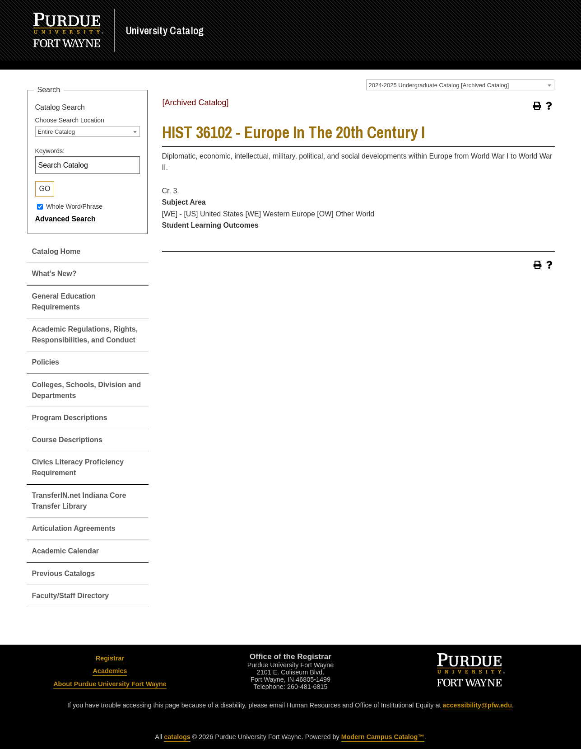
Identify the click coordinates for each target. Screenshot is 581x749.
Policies (45, 362)
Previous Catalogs (63, 573)
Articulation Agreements (74, 528)
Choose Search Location (69, 120)
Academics (110, 670)
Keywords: (50, 150)
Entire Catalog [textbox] (56, 131)
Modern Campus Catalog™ (382, 736)
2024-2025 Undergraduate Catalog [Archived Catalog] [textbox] (439, 85)
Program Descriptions (69, 417)
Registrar (110, 658)
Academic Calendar (65, 551)
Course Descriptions (67, 440)
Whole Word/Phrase (74, 206)
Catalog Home (56, 251)
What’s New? (54, 273)
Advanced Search (65, 219)
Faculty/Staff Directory (70, 595)
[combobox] (460, 85)
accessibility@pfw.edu (476, 705)
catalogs (177, 736)
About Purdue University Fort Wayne (110, 684)
